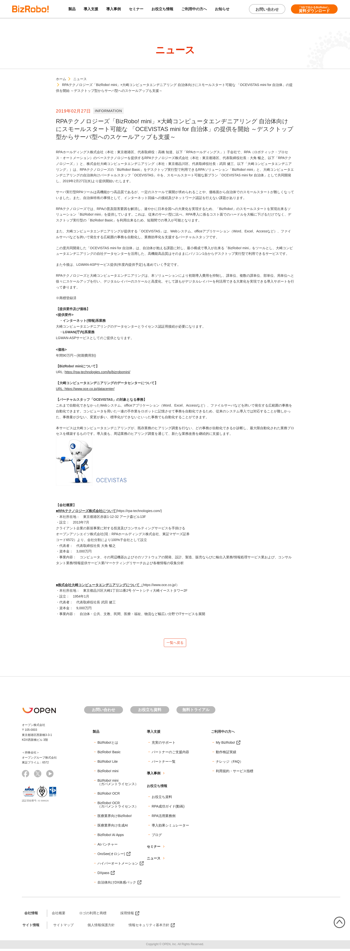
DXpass (103, 875)
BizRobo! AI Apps (110, 837)
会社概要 (58, 915)
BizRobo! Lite (107, 764)
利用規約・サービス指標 (234, 773)
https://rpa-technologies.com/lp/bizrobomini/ (97, 372)
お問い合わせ (267, 9)
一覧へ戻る (175, 644)
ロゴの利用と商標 (92, 915)
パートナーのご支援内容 (170, 754)
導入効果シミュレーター (170, 827)
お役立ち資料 (149, 712)
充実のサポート (163, 745)
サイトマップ (63, 927)
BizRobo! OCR (108, 796)
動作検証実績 (226, 754)
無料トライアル (196, 712)
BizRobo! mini (107, 773)
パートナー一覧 (163, 764)
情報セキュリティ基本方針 (149, 927)
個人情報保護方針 (101, 927)
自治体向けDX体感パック (116, 884)
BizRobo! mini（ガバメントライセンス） (117, 784)
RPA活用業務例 (163, 818)
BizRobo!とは (107, 745)
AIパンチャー (107, 846)
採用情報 (127, 915)
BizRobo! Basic (109, 754)
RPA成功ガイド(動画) (168, 808)
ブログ (157, 837)
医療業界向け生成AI (112, 827)
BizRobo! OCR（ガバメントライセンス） (117, 806)
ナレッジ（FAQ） (229, 764)
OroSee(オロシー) (111, 856)
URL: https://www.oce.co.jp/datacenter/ (85, 389)
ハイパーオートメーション (117, 865)
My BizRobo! (225, 745)
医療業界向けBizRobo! (114, 818)
